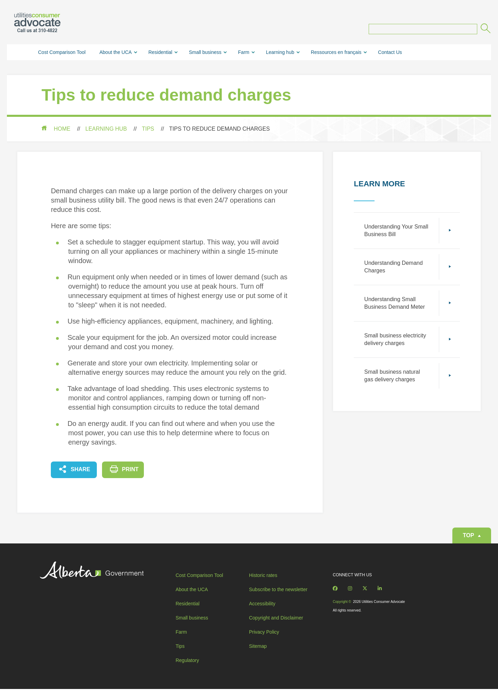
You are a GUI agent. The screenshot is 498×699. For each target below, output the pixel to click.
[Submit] (485, 30)
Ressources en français (336, 53)
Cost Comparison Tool (61, 53)
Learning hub (280, 53)
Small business (205, 53)
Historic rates (263, 582)
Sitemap (258, 660)
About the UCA (115, 53)
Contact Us (390, 53)
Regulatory (188, 667)
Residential (160, 53)
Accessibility (262, 618)
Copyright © (341, 609)
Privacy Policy (264, 646)
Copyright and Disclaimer (276, 632)
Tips (148, 130)
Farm (243, 53)
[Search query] (423, 30)
